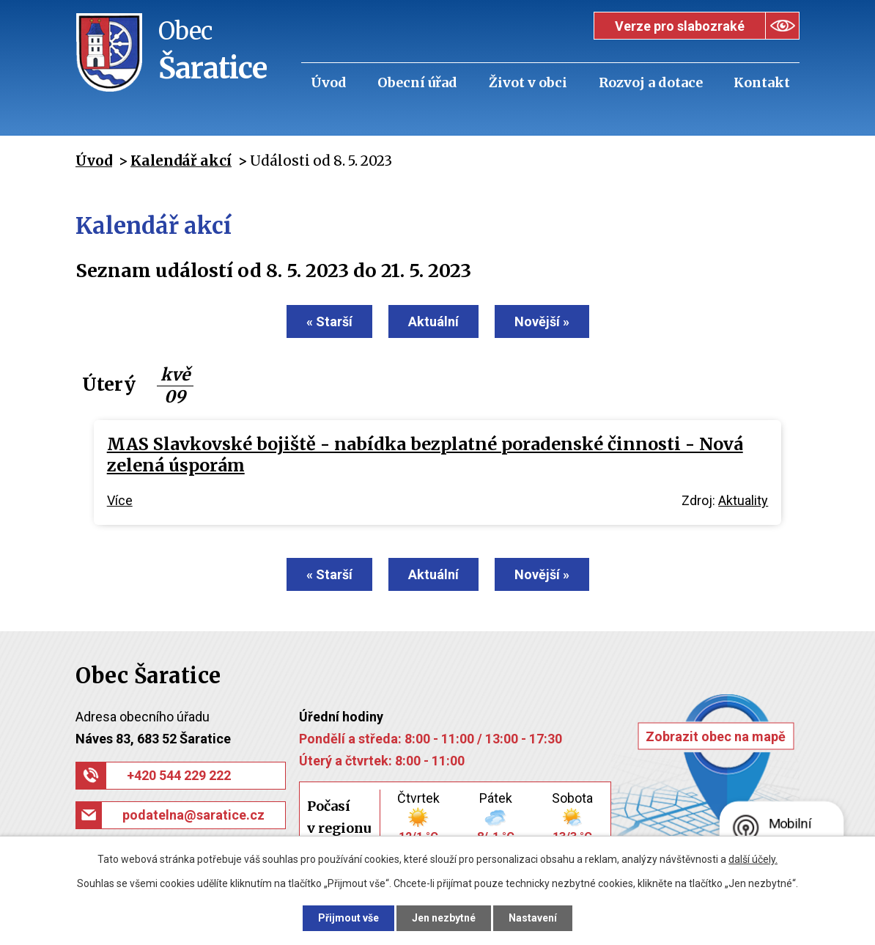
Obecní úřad (417, 82)
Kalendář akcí (181, 160)
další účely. (753, 859)
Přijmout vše (348, 918)
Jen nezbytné (444, 918)
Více (120, 500)
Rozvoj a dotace (651, 82)
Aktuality (743, 500)
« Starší (329, 321)
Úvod (329, 82)
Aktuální (433, 321)
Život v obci (528, 82)
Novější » (541, 321)
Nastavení (533, 918)
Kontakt (762, 82)
